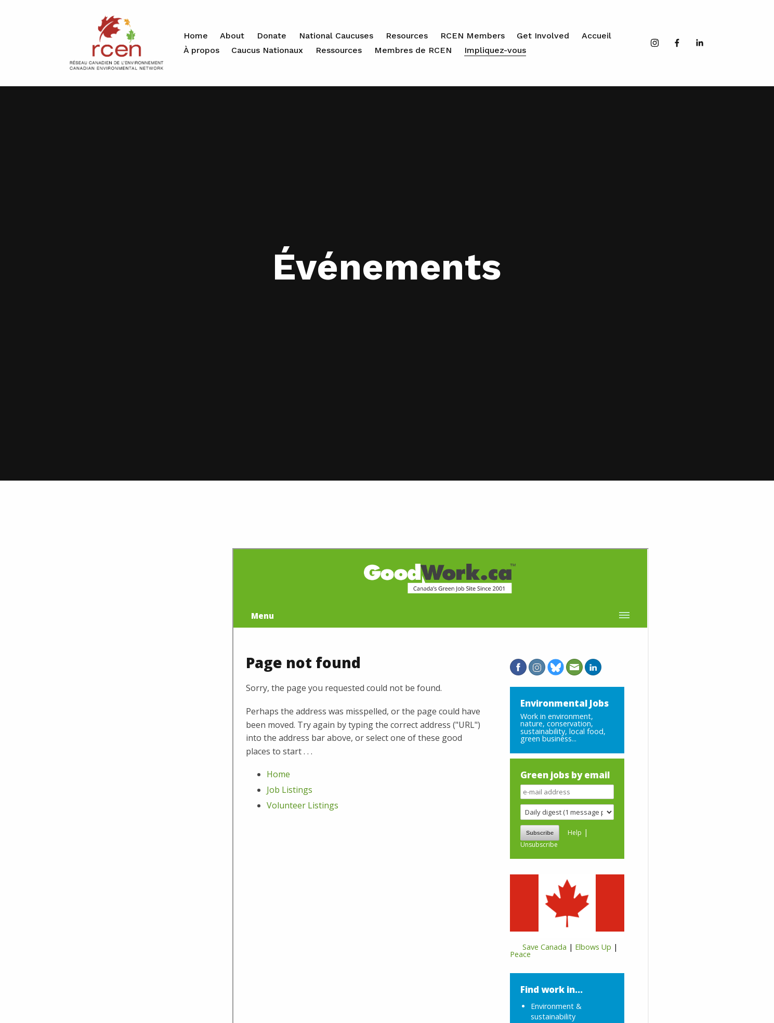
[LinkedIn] (699, 43)
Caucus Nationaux (267, 50)
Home (195, 36)
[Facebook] (677, 43)
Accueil (596, 36)
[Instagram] (655, 43)
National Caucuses (336, 36)
